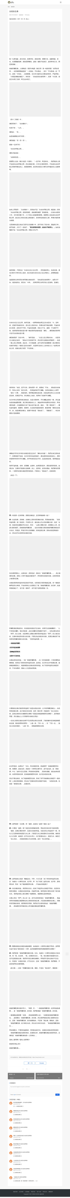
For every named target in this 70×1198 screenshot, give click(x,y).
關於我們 (15, 1193)
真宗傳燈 (21, 1193)
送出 (57, 1094)
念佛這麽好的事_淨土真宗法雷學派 (21, 1153)
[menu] (60, 2)
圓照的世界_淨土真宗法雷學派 (20, 1127)
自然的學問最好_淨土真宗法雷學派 (21, 1169)
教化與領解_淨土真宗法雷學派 (20, 1144)
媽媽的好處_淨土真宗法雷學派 (20, 1111)
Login (14, 1094)
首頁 (9, 6)
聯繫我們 (51, 1193)
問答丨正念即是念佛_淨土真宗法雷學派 (22, 1136)
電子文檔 (39, 1193)
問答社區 (45, 1193)
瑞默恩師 (21, 15)
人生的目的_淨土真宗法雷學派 (20, 1161)
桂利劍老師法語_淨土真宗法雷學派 (21, 1119)
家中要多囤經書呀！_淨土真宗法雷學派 (22, 1102)
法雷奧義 (27, 1193)
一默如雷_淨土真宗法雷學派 (19, 1178)
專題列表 (33, 1193)
